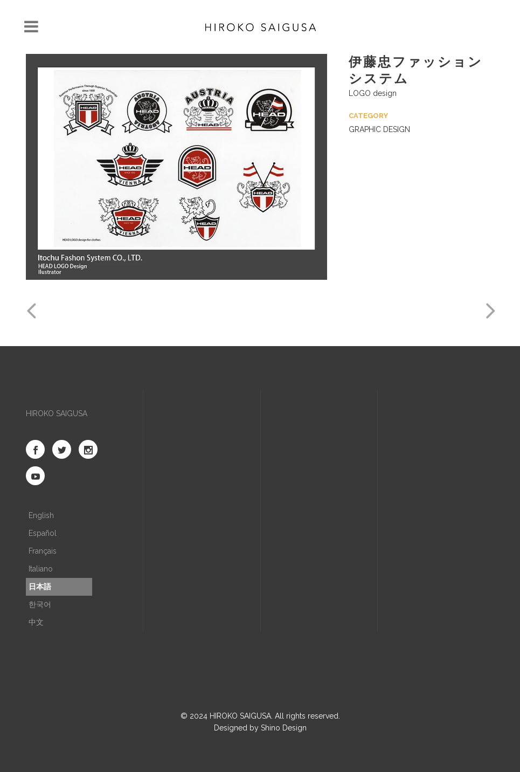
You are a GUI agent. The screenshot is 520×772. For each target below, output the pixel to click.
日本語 (40, 586)
